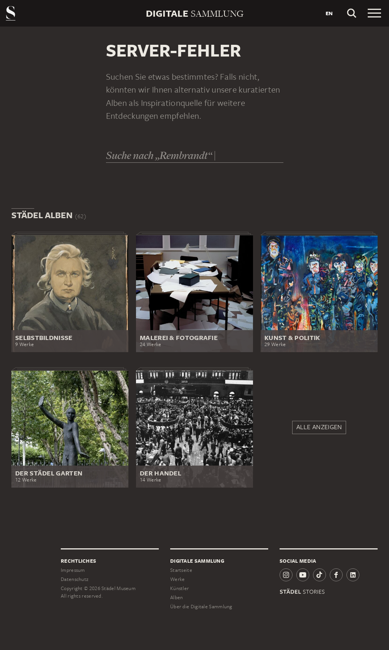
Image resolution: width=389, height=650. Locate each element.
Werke (177, 579)
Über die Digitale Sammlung (201, 606)
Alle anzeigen (319, 427)
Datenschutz (74, 579)
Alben (176, 597)
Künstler (179, 588)
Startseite (181, 570)
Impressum (73, 570)
